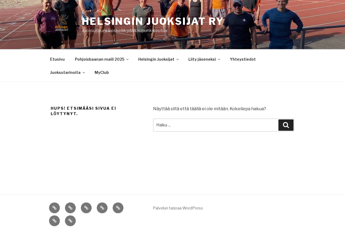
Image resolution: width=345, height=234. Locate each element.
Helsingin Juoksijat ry (153, 21)
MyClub (102, 72)
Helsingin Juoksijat (159, 59)
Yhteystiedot (243, 59)
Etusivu (57, 59)
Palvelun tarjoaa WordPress (178, 208)
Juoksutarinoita (68, 72)
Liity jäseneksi (204, 59)
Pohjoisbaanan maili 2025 (102, 59)
